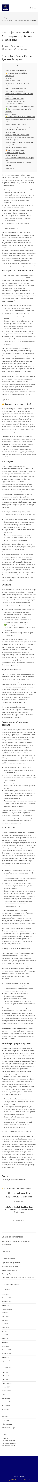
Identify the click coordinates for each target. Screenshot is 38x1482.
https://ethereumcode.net (17, 1180)
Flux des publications (8, 1441)
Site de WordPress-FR (8, 1445)
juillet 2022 (5, 1327)
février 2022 (5, 1342)
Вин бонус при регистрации (15, 91)
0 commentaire (22, 49)
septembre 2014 (7, 1361)
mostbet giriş (6, 1405)
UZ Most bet (5, 1420)
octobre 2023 (6, 1305)
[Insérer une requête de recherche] (19, 1251)
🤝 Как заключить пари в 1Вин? (16, 73)
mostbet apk (6, 1398)
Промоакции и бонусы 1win (15, 153)
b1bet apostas (6, 1391)
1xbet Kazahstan (7, 1383)
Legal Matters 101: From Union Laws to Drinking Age (18, 1277)
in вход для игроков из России (15, 88)
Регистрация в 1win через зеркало (17, 83)
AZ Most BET (6, 1387)
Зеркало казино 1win (12, 81)
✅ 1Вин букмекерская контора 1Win (18, 109)
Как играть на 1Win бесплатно (15, 70)
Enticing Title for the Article (10, 1266)
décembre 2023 (7, 1298)
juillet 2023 (5, 1316)
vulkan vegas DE (7, 1424)
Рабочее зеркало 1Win (13, 155)
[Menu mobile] (33, 8)
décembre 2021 (7, 1350)
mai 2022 (5, 1331)
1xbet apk (5, 1372)
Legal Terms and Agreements (11, 1263)
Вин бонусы (9, 76)
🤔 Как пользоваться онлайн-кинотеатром (20, 117)
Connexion (5, 1438)
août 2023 (5, 1313)
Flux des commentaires (9, 1443)
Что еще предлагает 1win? (14, 99)
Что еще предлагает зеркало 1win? (17, 135)
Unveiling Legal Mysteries (9, 1270)
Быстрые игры (10, 132)
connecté (16, 1241)
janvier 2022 (5, 1346)
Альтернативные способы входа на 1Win (19, 106)
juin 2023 (5, 1320)
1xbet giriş (5, 1379)
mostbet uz (5, 1409)
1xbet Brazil (5, 1376)
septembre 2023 (7, 1309)
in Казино (8, 111)
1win (3, 288)
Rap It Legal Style (7, 1274)
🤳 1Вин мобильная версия (14, 150)
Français (16, 1476)
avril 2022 (5, 1335)
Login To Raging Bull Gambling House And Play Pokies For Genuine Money (18, 1208)
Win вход (8, 78)
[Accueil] (2, 20)
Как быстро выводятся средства (16, 147)
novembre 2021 (7, 1353)
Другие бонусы (10, 114)
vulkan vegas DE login (8, 1428)
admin (7, 46)
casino (4, 1394)
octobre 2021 (6, 1357)
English (22, 1476)
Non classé (8, 49)
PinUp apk (5, 1417)
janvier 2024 (5, 1294)
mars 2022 (5, 1339)
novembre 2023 (7, 1301)
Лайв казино (9, 86)
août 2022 (5, 1324)
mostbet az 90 (6, 1402)
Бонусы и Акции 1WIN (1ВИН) (15, 124)
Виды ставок (9, 168)
